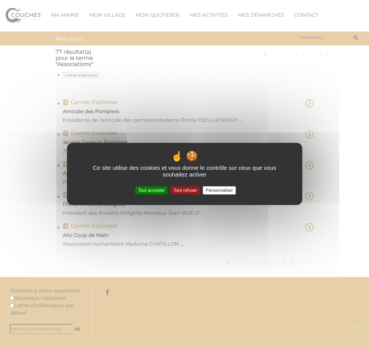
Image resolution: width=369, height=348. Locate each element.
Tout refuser (185, 190)
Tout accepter (151, 190)
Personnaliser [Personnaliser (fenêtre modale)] (219, 190)
